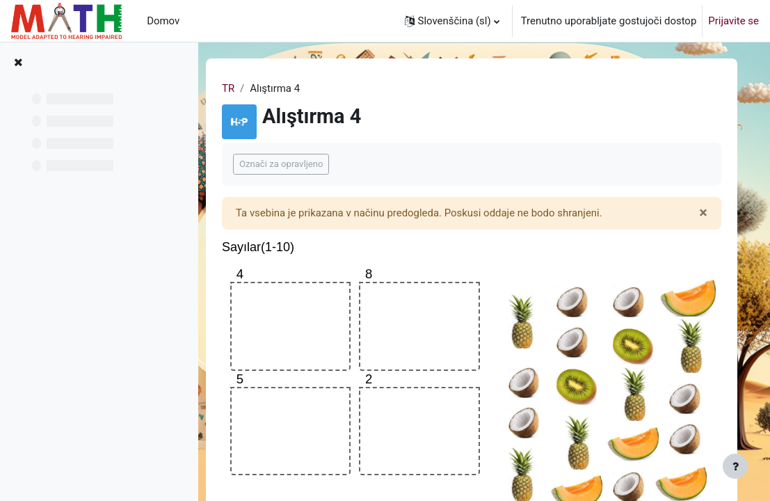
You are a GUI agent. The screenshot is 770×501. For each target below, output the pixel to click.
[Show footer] (735, 466)
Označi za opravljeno (284, 164)
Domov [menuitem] (163, 21)
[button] (452, 21)
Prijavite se (733, 21)
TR (231, 88)
